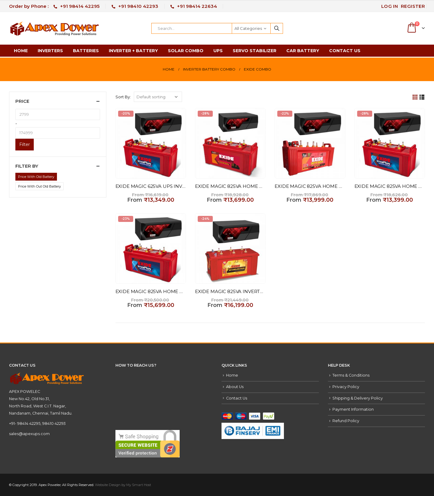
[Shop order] (158, 97)
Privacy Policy (345, 386)
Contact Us (344, 50)
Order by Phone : (54, 6)
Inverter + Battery (133, 50)
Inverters (50, 50)
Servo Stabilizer (254, 50)
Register (413, 6)
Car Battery (302, 50)
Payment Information (353, 409)
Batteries (86, 50)
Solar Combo (185, 50)
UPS (218, 50)
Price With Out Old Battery (39, 186)
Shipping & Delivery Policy (357, 398)
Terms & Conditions (351, 375)
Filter (24, 144)
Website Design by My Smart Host (123, 485)
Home (21, 50)
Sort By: (123, 96)
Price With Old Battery (36, 177)
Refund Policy (345, 421)
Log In (389, 6)
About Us (235, 386)
